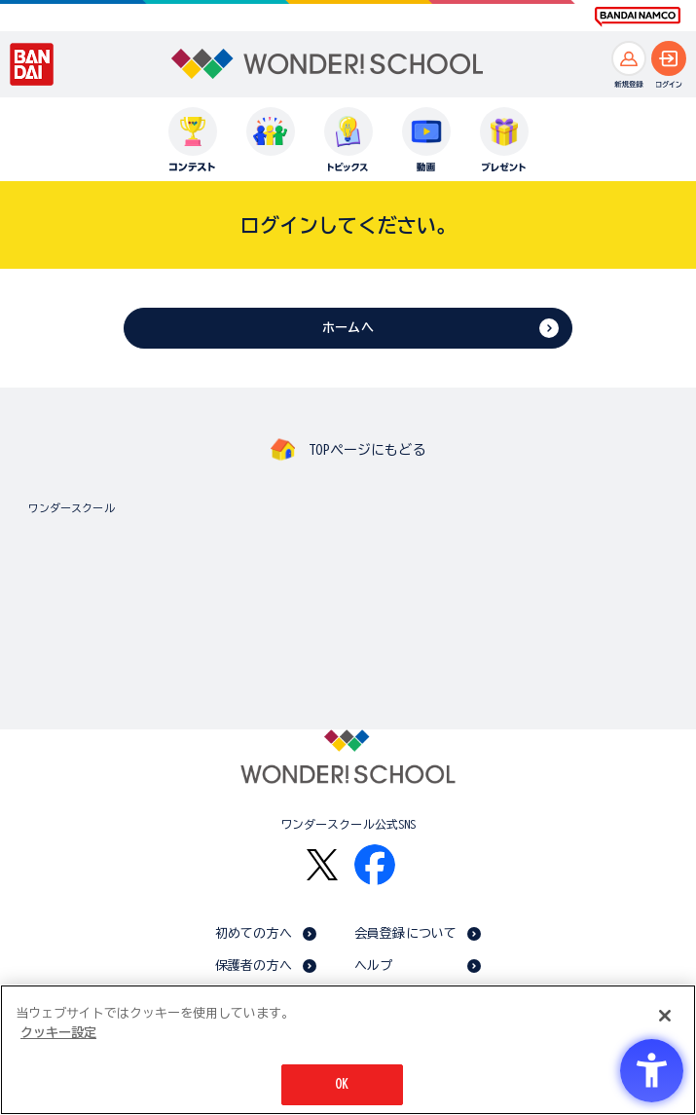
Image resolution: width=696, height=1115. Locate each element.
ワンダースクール (71, 507)
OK (341, 1084)
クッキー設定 (58, 1032)
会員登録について (405, 933)
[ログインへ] (668, 58)
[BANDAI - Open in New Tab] (32, 64)
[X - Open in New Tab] (322, 865)
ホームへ (348, 327)
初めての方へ (253, 933)
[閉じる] (664, 1015)
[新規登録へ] (628, 58)
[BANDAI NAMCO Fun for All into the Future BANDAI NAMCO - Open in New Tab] (637, 16)
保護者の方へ (253, 965)
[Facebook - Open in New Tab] (374, 864)
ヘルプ (373, 965)
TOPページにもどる (367, 450)
